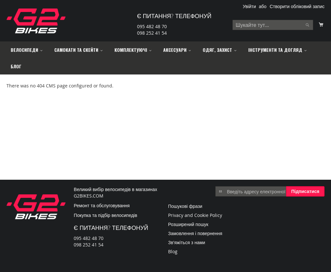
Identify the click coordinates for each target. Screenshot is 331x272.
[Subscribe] (305, 191)
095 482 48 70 (152, 26)
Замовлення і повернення (195, 233)
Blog (172, 251)
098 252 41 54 (152, 33)
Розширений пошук (188, 224)
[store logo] (36, 20)
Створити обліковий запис (297, 6)
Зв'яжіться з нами (186, 242)
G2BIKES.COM (88, 196)
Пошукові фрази (185, 206)
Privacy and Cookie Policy (195, 215)
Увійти (249, 6)
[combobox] (272, 25)
